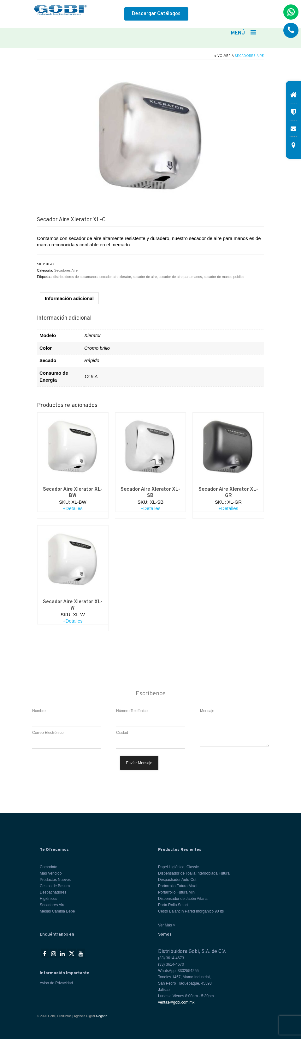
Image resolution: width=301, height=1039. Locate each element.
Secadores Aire (249, 56)
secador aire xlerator (115, 277)
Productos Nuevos (55, 879)
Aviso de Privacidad (56, 983)
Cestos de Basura (55, 886)
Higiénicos (48, 898)
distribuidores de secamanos (75, 277)
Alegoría (101, 1016)
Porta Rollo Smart (173, 905)
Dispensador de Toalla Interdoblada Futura (194, 873)
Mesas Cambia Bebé (57, 911)
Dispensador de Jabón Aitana (183, 898)
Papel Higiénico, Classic (178, 867)
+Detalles (73, 508)
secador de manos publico (224, 277)
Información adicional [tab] (69, 298)
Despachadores (53, 892)
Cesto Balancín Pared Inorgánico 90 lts (191, 911)
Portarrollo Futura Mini (177, 892)
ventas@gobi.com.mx (176, 1002)
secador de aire (145, 277)
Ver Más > (166, 925)
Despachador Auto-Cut (177, 879)
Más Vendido (51, 873)
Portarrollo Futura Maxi (177, 886)
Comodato (48, 867)
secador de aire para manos (180, 277)
